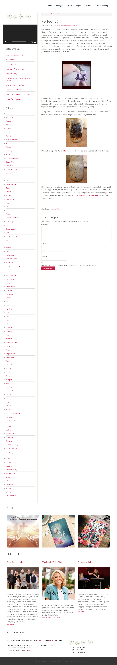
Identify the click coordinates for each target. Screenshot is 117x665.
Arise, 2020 (10, 60)
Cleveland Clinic (11, 169)
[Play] (6, 42)
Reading (9, 383)
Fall (7, 207)
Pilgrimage (10, 357)
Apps (8, 132)
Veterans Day (11, 473)
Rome (8, 398)
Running (9, 409)
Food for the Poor (12, 218)
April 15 (8, 136)
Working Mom (11, 496)
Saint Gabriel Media (13, 413)
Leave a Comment (71, 25)
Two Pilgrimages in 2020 (14, 55)
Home (8, 283)
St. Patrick (9, 437)
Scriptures (12, 421)
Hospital (9, 290)
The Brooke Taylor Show (52, 562)
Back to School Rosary (14, 90)
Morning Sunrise (11, 342)
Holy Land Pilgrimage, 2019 (15, 69)
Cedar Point (10, 162)
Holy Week (10, 279)
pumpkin (9, 380)
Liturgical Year (11, 324)
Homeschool (10, 287)
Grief (7, 233)
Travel (8, 458)
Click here (67, 151)
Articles (52, 209)
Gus (7, 240)
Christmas (9, 166)
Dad (7, 181)
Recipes (9, 387)
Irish (7, 301)
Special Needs (11, 434)
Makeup (9, 331)
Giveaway (9, 221)
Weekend (9, 485)
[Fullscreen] (35, 42)
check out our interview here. (87, 195)
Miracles (9, 339)
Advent (8, 121)
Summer (9, 441)
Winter (8, 492)
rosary (8, 402)
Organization (10, 354)
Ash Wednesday (12, 140)
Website (44, 256)
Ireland (8, 298)
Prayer (8, 372)
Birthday (9, 151)
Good (8, 225)
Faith (8, 203)
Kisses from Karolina (13, 99)
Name (44, 243)
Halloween (10, 255)
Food (8, 214)
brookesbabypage (12, 158)
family (8, 210)
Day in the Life (11, 184)
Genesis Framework (63, 661)
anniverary (9, 128)
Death (8, 188)
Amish (8, 125)
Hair (7, 244)
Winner (8, 488)
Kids (7, 313)
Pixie (7, 361)
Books (8, 154)
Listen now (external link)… (51, 618)
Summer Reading (12, 445)
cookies (9, 177)
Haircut (8, 248)
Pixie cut (9, 365)
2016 (8, 114)
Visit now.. (10, 624)
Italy (7, 305)
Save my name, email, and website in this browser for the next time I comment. (69, 265)
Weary (8, 481)
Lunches (9, 328)
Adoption (9, 117)
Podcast (9, 368)
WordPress (73, 661)
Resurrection (10, 391)
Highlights (9, 262)
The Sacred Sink (11, 448)
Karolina (9, 309)
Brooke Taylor (20, 5)
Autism (8, 143)
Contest (9, 173)
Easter (8, 192)
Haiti (7, 251)
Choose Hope (11, 64)
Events (8, 195)
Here (39, 640)
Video (11, 270)
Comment (45, 225)
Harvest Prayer (11, 259)
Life (7, 320)
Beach (8, 147)
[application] (20, 34)
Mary (8, 335)
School (8, 426)
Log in (80, 661)
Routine (9, 406)
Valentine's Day (11, 470)
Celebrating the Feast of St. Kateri (18, 94)
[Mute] (32, 42)
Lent (7, 316)
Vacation (9, 466)
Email (43, 250)
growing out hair (11, 236)
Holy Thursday (11, 275)
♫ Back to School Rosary (15, 85)
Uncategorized (11, 462)
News (58, 209)
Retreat (8, 395)
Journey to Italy (11, 74)
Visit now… (81, 612)
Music (8, 346)
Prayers (8, 376)
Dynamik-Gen (51, 661)
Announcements (15, 267)
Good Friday (10, 229)
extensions (10, 199)
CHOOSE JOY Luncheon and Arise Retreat (18, 79)
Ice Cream (9, 294)
